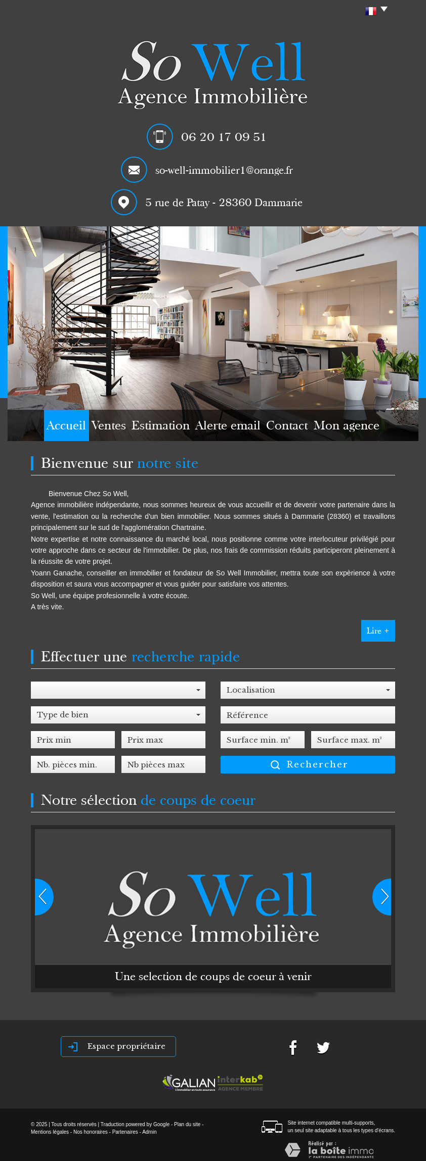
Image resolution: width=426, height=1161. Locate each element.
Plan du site (187, 1124)
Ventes (101, 428)
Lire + (378, 630)
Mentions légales (50, 1132)
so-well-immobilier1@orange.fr (223, 170)
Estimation (164, 428)
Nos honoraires (90, 1132)
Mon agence (373, 428)
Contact (305, 428)
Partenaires (125, 1132)
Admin (149, 1132)
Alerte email (237, 428)
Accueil (44, 428)
